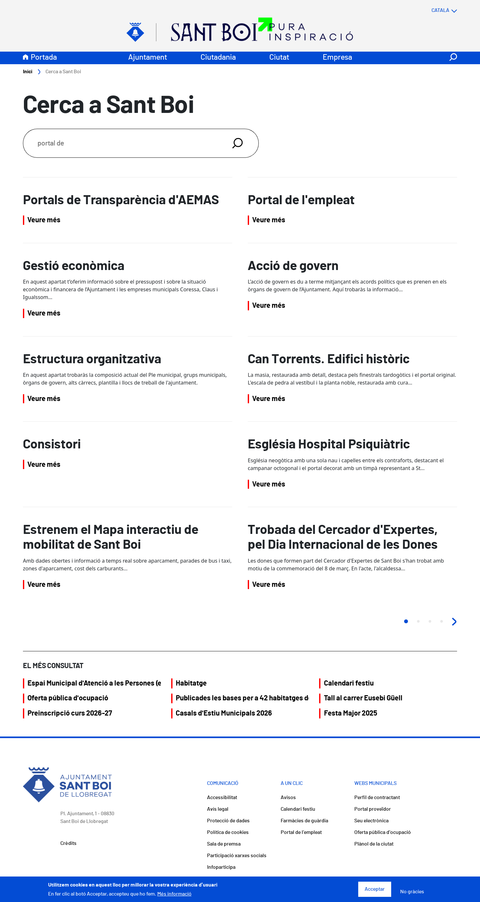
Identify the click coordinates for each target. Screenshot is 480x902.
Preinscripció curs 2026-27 (69, 713)
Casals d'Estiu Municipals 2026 (224, 713)
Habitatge (191, 683)
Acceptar (375, 891)
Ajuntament (147, 57)
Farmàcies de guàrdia (304, 820)
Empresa (337, 57)
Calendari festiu (349, 683)
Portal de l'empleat (301, 832)
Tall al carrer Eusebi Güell (363, 698)
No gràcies (412, 894)
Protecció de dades (228, 820)
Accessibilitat (222, 797)
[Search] (120, 143)
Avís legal (217, 809)
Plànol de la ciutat (373, 844)
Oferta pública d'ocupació (67, 698)
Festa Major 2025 (350, 713)
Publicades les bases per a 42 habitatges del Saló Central (242, 698)
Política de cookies (228, 832)
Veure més (43, 220)
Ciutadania (218, 57)
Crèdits (68, 843)
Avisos (288, 797)
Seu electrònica (371, 820)
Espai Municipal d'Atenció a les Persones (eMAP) (94, 683)
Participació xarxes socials (236, 855)
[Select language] (431, 10)
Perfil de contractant (377, 797)
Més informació (174, 896)
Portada (44, 57)
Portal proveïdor (372, 809)
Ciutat (279, 57)
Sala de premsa (224, 844)
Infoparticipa (221, 867)
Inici (27, 71)
